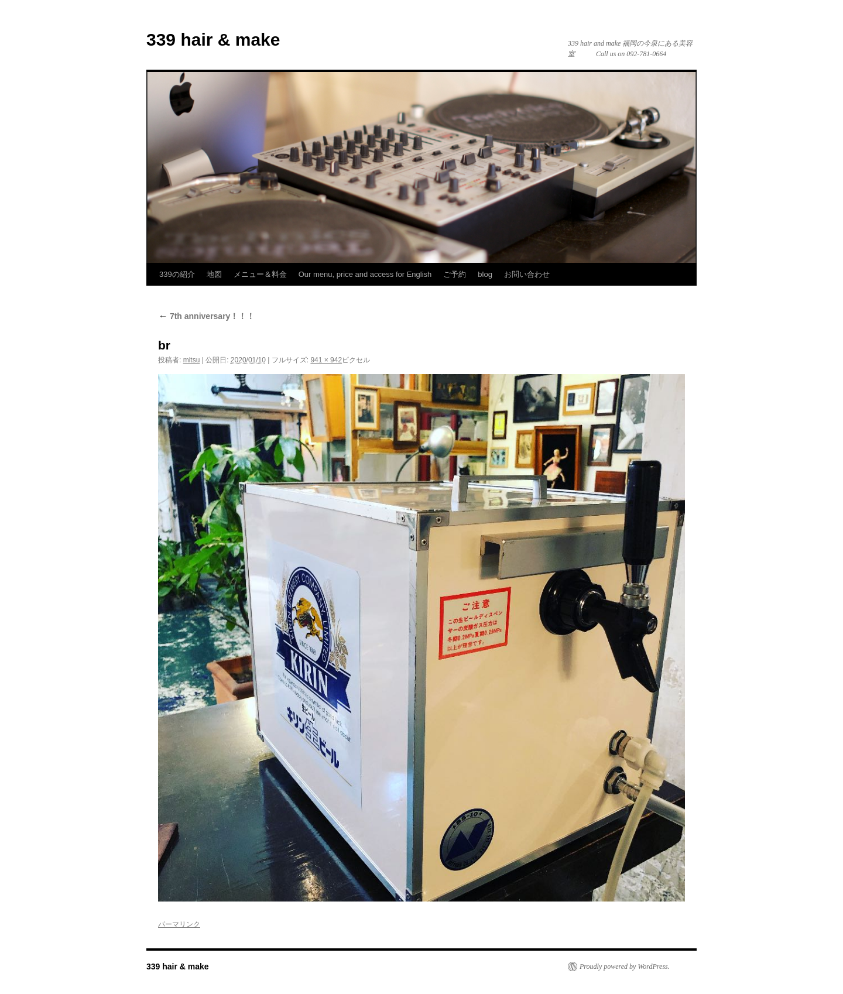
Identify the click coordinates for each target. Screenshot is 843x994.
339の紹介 (177, 274)
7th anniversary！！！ (206, 316)
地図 (214, 274)
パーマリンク (179, 924)
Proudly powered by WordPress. (625, 966)
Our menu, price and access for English (365, 274)
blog (485, 274)
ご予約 (454, 274)
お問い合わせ (527, 274)
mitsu (191, 360)
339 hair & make (213, 39)
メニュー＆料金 (260, 274)
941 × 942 (326, 360)
